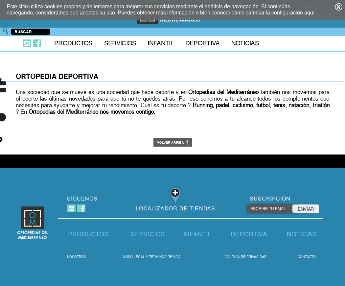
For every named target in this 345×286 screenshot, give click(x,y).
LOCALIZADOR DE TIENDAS (176, 208)
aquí (309, 13)
